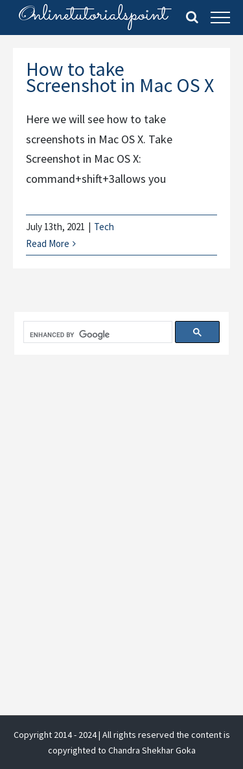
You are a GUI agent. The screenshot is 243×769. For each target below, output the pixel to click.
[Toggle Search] (192, 16)
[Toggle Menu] (220, 17)
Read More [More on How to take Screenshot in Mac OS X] (47, 243)
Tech (104, 226)
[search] (96, 334)
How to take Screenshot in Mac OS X (120, 76)
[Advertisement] (121, 505)
